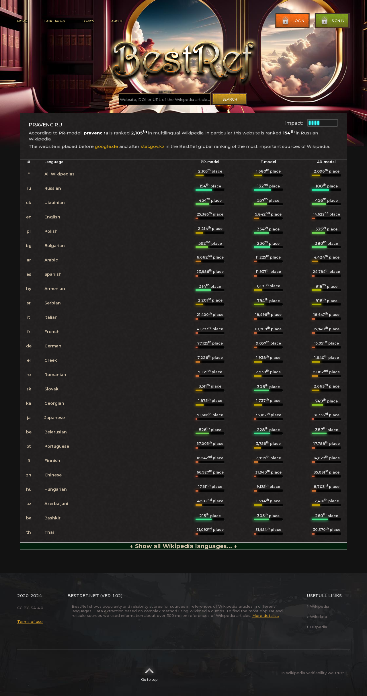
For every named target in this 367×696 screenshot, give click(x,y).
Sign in (332, 21)
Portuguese (56, 446)
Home (22, 21)
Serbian (52, 303)
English (52, 217)
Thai (49, 532)
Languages (54, 21)
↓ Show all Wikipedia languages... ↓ (183, 546)
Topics (88, 21)
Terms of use (30, 621)
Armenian (54, 288)
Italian (51, 317)
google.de (106, 146)
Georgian (54, 403)
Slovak (51, 389)
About (117, 21)
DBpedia (317, 627)
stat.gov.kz (153, 146)
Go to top (149, 673)
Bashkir (52, 518)
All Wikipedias (59, 174)
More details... (265, 615)
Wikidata (317, 616)
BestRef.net (83, 595)
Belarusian (55, 432)
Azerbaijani (56, 503)
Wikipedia (318, 606)
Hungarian (55, 489)
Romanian (55, 374)
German (52, 346)
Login (292, 21)
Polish (51, 231)
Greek (50, 360)
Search (229, 99)
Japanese (54, 417)
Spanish (53, 274)
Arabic (51, 260)
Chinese (53, 475)
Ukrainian (54, 202)
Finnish (52, 460)
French (52, 331)
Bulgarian (54, 245)
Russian (52, 188)
